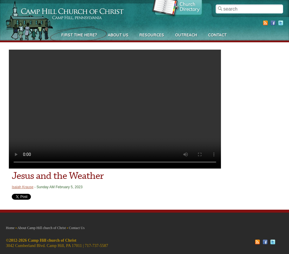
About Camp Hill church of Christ (41, 228)
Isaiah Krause (22, 187)
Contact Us (77, 228)
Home (10, 228)
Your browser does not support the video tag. (115, 109)
